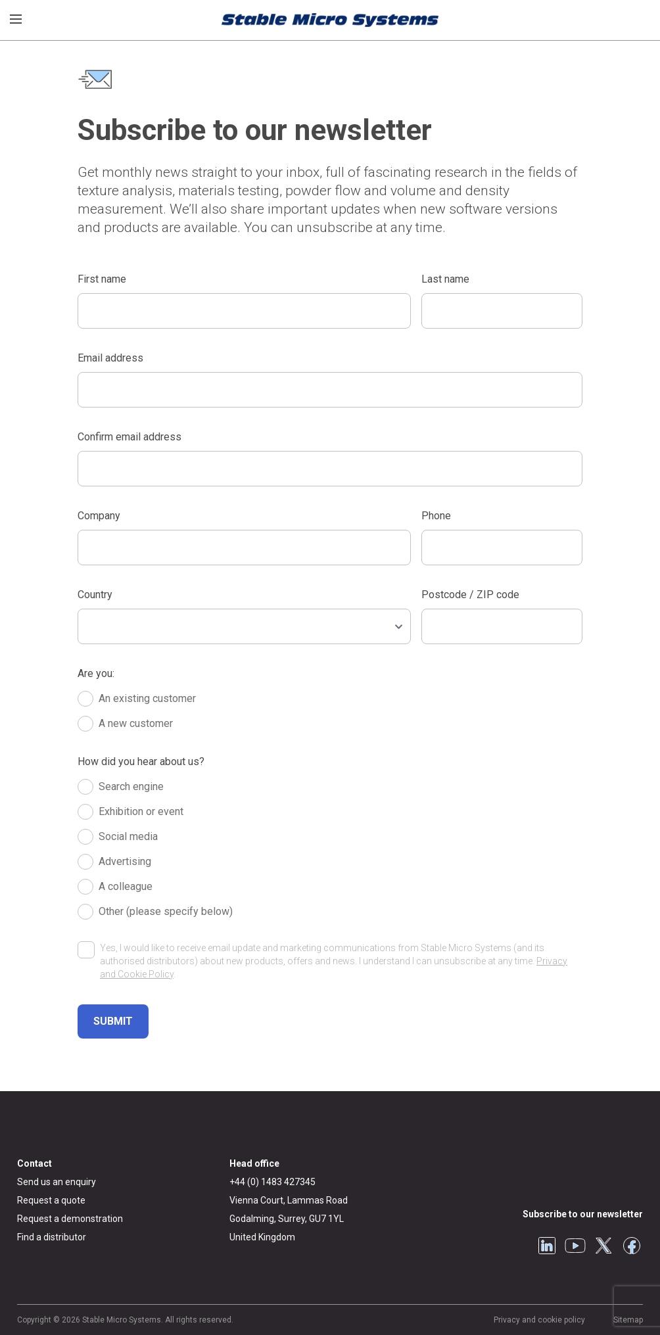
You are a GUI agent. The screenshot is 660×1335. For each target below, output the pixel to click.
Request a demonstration (70, 1218)
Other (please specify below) (166, 911)
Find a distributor (51, 1237)
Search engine (131, 786)
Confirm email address (129, 437)
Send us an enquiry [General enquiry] (56, 1182)
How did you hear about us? (141, 761)
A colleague (126, 886)
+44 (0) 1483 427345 (272, 1182)
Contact (34, 1163)
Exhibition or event (141, 811)
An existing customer (147, 698)
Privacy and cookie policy (539, 1319)
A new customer (136, 723)
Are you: (96, 673)
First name (102, 279)
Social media (128, 836)
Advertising (125, 861)
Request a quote (51, 1200)
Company (99, 515)
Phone (436, 515)
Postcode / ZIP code (470, 594)
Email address (110, 358)
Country (95, 594)
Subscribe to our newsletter (583, 1214)
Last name (445, 279)
